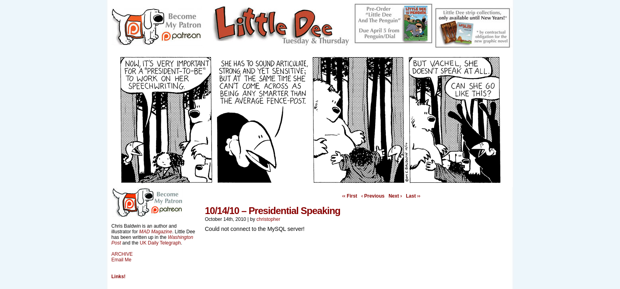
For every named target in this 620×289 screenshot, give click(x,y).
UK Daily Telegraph (160, 243)
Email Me (122, 260)
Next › (395, 196)
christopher (268, 219)
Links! (119, 276)
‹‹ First (349, 196)
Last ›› (413, 196)
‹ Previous (372, 196)
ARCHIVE (122, 254)
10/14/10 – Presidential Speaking (273, 210)
